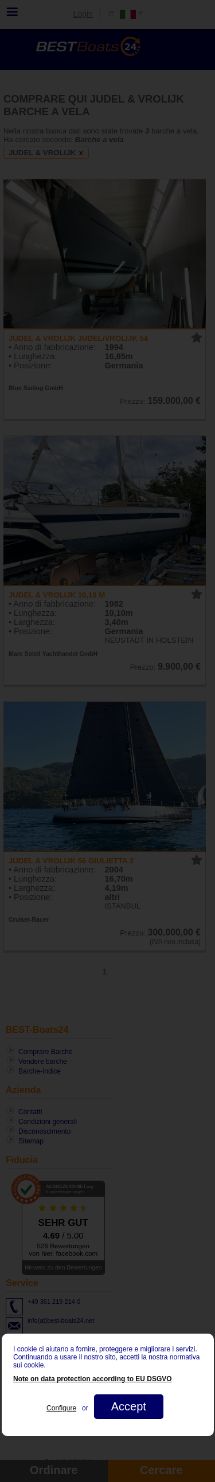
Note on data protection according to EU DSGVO (92, 1379)
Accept (128, 1406)
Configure (61, 1408)
